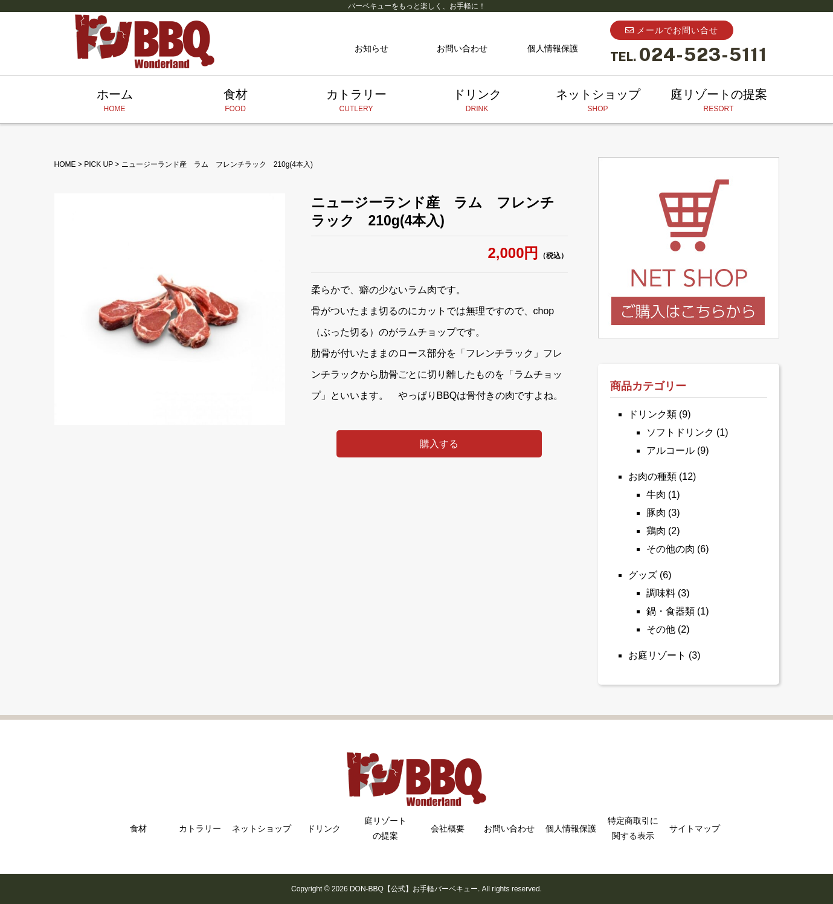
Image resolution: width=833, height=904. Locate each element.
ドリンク (477, 101)
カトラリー (356, 101)
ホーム (114, 101)
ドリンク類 (652, 414)
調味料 (660, 593)
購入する (439, 444)
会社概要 (448, 828)
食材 (235, 101)
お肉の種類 (652, 476)
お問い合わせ (462, 48)
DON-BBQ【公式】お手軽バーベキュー (414, 889)
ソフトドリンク (680, 432)
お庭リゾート (657, 655)
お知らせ (371, 48)
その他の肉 (670, 549)
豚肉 (656, 513)
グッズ (642, 575)
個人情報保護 (552, 48)
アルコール (670, 450)
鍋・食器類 (670, 611)
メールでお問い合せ (672, 30)
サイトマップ (694, 828)
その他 (660, 629)
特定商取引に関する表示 (633, 828)
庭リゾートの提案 (718, 101)
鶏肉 (656, 531)
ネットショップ (598, 101)
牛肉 (656, 494)
